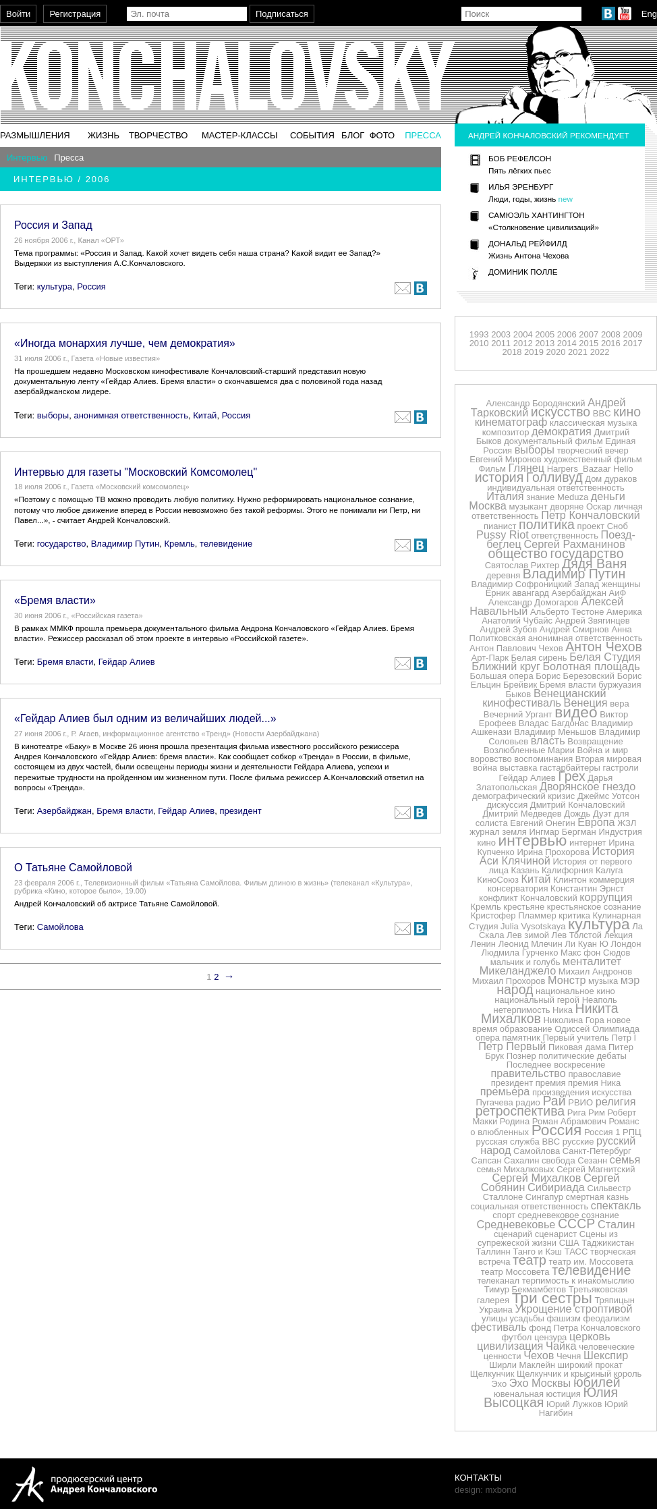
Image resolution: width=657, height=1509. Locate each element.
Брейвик (520, 685)
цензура (550, 1337)
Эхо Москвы (540, 1383)
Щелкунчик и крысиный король (579, 1374)
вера (619, 703)
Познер (521, 1056)
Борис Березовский (575, 676)
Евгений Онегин (542, 823)
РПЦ (632, 1132)
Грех (571, 776)
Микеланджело (518, 970)
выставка (519, 768)
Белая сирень (539, 658)
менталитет (592, 961)
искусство (560, 411)
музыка (603, 981)
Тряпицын (614, 1300)
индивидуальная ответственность (556, 488)
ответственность (564, 535)
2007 (588, 334)
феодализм (606, 1318)
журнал (484, 832)
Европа (596, 822)
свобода (558, 1160)
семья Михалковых (515, 1169)
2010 (479, 343)
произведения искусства (581, 1092)
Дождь (577, 813)
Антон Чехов (603, 646)
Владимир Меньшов (555, 732)
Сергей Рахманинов (574, 544)
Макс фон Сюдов (595, 953)
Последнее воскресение (556, 1065)
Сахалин (521, 1160)
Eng (649, 14)
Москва (487, 505)
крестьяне (523, 907)
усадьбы (527, 1318)
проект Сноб (602, 526)
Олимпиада (615, 1029)
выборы (53, 415)
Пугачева (494, 1102)
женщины (621, 584)
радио (527, 1102)
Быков (518, 694)
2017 (632, 343)
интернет (587, 843)
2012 (523, 343)
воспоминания (543, 759)
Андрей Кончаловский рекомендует (548, 135)
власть (548, 740)
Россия (91, 286)
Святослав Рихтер (522, 565)
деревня (503, 575)
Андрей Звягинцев (592, 620)
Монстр (566, 980)
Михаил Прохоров (509, 981)
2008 (611, 334)
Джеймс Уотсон (608, 796)
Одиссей (572, 1029)
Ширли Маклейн (522, 1365)
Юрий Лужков (574, 1404)
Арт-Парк (490, 658)
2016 (611, 343)
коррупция (605, 897)
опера (488, 1038)
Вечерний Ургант (518, 714)
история (499, 477)
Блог (352, 135)
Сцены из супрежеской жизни (548, 1238)
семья (625, 1159)
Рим (596, 1112)
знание (540, 497)
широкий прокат (589, 1365)
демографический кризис (523, 796)
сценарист (556, 1234)
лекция (618, 935)
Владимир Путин (125, 544)
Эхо (499, 1384)
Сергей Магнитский (595, 1169)
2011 (501, 343)
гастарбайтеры (570, 768)
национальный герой (536, 1000)
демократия (562, 431)
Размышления (35, 135)
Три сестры (552, 1298)
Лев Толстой (577, 935)
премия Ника (594, 1083)
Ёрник (498, 593)
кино (627, 411)
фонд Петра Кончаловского (584, 1328)
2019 (534, 352)
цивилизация (510, 1346)
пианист (500, 526)
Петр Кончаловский (590, 515)
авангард (530, 593)
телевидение (226, 544)
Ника (562, 1010)
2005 (544, 334)
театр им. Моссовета (590, 1262)
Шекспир (605, 1355)
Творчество (158, 135)
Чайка (561, 1346)
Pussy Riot (502, 534)
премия (551, 1083)
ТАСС (576, 1251)
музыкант (528, 506)
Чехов (538, 1355)
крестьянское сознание (594, 907)
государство (61, 544)
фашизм (563, 1318)
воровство (491, 759)
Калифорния (567, 870)
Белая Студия (604, 657)
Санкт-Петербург (597, 1151)
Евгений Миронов (505, 459)
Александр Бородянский (535, 403)
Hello (623, 469)
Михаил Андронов (595, 971)
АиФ (617, 593)
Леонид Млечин (530, 944)
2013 (544, 343)
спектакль (616, 1205)
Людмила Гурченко (520, 953)
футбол (516, 1337)
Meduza (572, 497)
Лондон (625, 944)
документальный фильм (553, 441)
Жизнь (103, 135)
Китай (205, 415)
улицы (494, 1318)
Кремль (180, 544)
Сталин (616, 1224)
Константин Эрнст (587, 888)
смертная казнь (597, 1197)
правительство (527, 1073)
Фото (382, 135)
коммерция (612, 880)
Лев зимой (528, 935)
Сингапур (544, 1197)
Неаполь (599, 1000)
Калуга (609, 870)
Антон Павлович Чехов (516, 648)
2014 (567, 343)
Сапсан (487, 1160)
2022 (600, 352)
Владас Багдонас (554, 723)
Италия (504, 496)
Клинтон (570, 880)
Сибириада (556, 1187)
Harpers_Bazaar (579, 469)
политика (547, 524)
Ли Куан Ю (586, 944)
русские (578, 1141)
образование (526, 1029)
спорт (503, 1215)
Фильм (491, 469)
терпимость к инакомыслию (578, 1280)
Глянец (527, 468)
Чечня (568, 1356)
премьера (505, 1091)
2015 (588, 343)
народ (514, 989)
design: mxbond (486, 1490)
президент (240, 811)
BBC (602, 413)
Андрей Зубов (508, 629)
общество (517, 553)
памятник (521, 1038)
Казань (525, 870)
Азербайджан (64, 811)
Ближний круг (506, 666)
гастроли (621, 768)
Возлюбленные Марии (529, 750)
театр (529, 1260)
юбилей (597, 1382)
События (312, 135)
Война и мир (603, 750)
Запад (586, 584)
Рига (576, 1112)
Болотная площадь (590, 666)
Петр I (624, 1038)
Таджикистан (607, 1243)
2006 (567, 334)
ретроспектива (520, 1110)
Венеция (586, 702)
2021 (578, 352)
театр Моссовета (515, 1272)
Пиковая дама (577, 1047)
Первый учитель (575, 1038)
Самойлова (60, 927)
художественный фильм (592, 459)
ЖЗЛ (626, 823)
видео (575, 712)
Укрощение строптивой (573, 1308)
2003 (501, 334)
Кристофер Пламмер (513, 915)
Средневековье (516, 1224)
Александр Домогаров (533, 602)
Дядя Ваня (594, 563)
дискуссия (506, 805)
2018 (511, 352)
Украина (496, 1310)
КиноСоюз (498, 880)
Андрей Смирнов (574, 629)
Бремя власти (65, 662)
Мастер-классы (240, 135)
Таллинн (493, 1251)
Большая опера (502, 676)
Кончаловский (548, 898)
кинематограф (511, 422)
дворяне (566, 506)
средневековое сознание (568, 1215)
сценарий (513, 1234)
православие (594, 1074)
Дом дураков (611, 479)
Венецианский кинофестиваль (544, 698)
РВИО (580, 1102)
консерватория (518, 888)
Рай (553, 1100)
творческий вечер (593, 450)
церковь (589, 1336)
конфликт (498, 898)
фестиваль (499, 1327)
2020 (556, 352)
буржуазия (619, 685)
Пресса (423, 135)
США (569, 1243)
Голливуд (554, 477)
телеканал (498, 1280)
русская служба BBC (518, 1141)
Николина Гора (574, 1020)
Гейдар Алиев (126, 662)
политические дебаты (582, 1056)
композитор (506, 432)
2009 (632, 334)
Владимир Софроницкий (521, 584)
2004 (523, 334)
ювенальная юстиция (537, 1394)
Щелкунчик (492, 1374)
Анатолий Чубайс (517, 620)
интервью (532, 840)
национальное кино (575, 991)
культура (54, 286)
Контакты (478, 1478)
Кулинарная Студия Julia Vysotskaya (555, 920)
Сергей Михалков (536, 1178)
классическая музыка (593, 423)
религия (616, 1101)
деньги (608, 496)
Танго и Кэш (537, 1251)
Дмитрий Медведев (521, 813)
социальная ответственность (529, 1206)
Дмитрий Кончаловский (577, 805)
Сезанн (592, 1160)
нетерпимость (521, 1010)
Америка (624, 612)
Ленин (483, 944)
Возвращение (595, 741)
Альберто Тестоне (567, 612)
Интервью (27, 158)
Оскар (598, 506)
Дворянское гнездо (587, 786)
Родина (515, 1121)
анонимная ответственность (131, 415)
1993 (479, 334)
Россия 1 (602, 1132)
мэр (630, 980)
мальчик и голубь (525, 962)
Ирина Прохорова (553, 852)
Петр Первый (512, 1046)
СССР (576, 1223)
